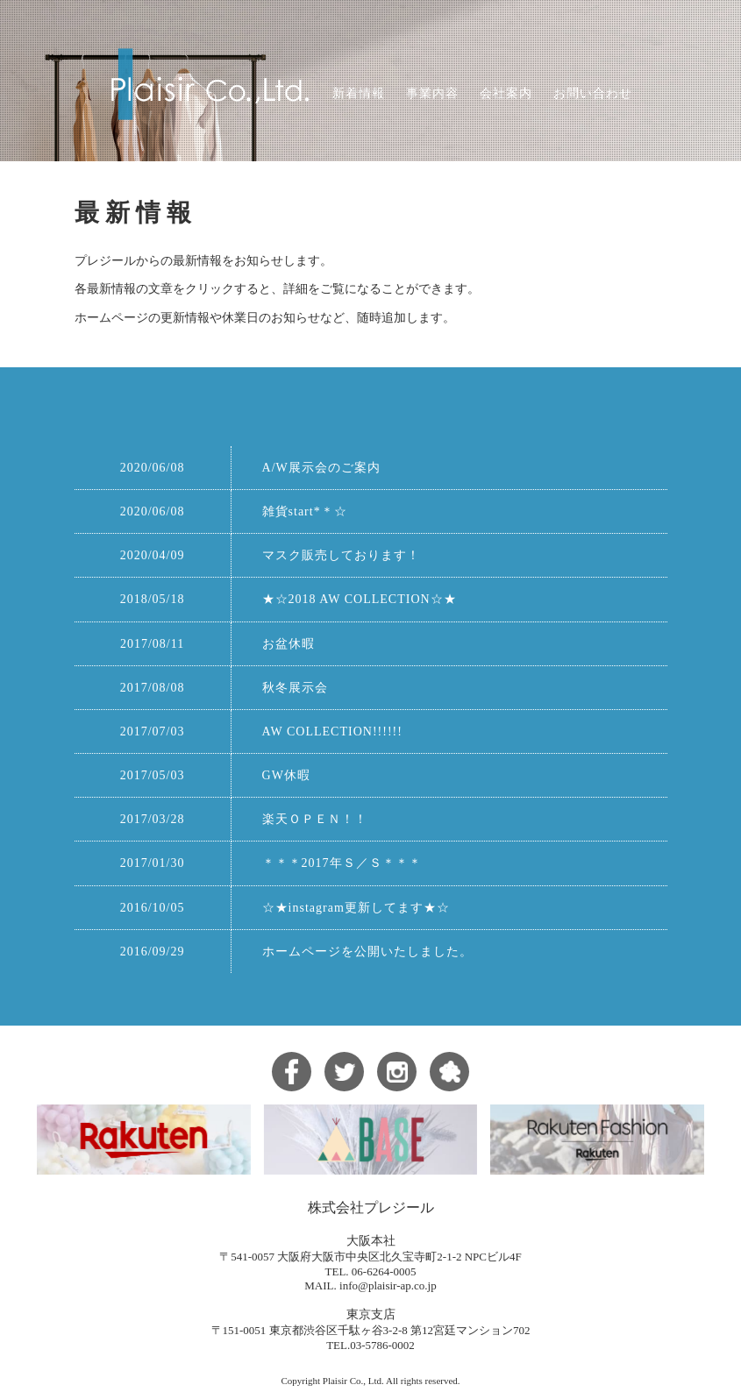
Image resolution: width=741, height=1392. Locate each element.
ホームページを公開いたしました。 (367, 951)
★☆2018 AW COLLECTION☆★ (359, 599)
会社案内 (506, 93)
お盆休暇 (288, 643)
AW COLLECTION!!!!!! (332, 731)
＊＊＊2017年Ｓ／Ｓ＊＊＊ (342, 863)
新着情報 (358, 93)
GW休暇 (286, 775)
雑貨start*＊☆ (304, 511)
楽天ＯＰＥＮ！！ (314, 819)
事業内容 (432, 93)
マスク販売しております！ (341, 555)
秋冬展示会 (295, 687)
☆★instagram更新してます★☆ (356, 907)
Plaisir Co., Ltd (352, 1380)
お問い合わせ (592, 93)
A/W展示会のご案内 (321, 467)
